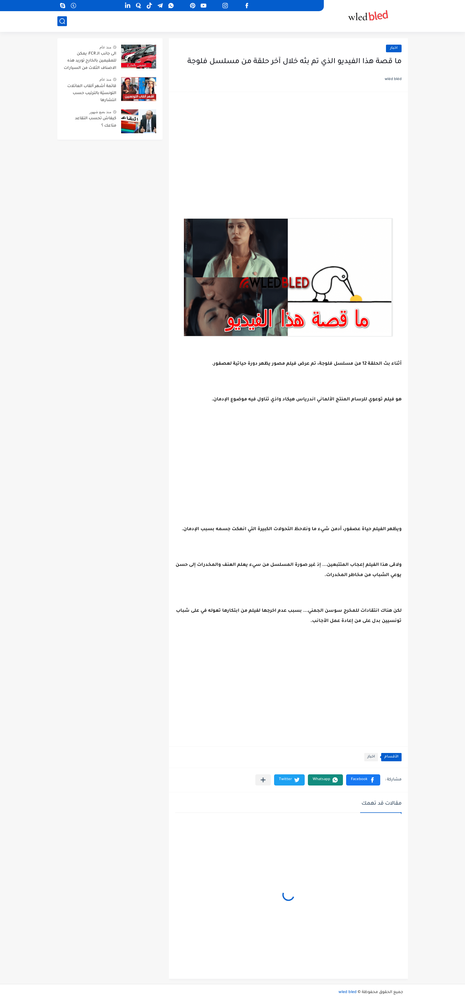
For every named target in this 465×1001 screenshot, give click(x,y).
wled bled (347, 992)
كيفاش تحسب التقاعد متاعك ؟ (95, 122)
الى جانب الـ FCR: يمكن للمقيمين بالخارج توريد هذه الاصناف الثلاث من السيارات (90, 61)
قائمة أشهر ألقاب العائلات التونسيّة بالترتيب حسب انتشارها (91, 93)
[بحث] (62, 21)
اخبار (393, 48)
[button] (363, 779)
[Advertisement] (288, 148)
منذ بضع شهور (100, 112)
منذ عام (105, 47)
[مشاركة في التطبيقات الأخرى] (263, 779)
